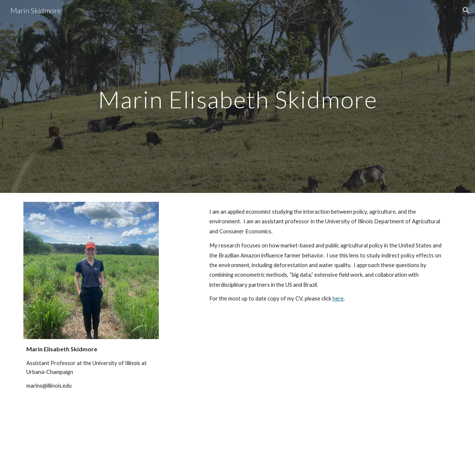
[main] (237, 96)
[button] (466, 10)
